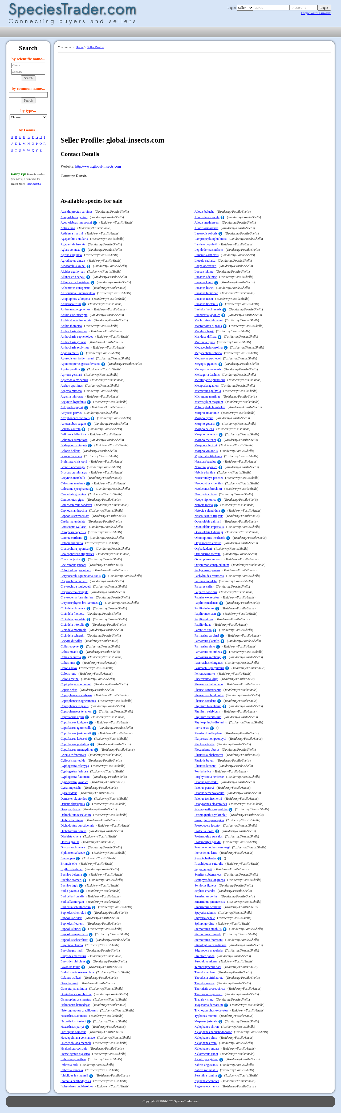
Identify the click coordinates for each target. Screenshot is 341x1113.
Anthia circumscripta (73, 315)
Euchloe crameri (71, 880)
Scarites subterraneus (208, 874)
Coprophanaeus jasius (74, 706)
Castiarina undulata (72, 521)
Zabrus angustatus (206, 1065)
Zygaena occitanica (206, 1086)
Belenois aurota (70, 429)
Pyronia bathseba (205, 858)
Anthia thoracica (71, 326)
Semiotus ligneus (205, 885)
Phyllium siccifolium (207, 717)
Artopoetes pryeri (71, 407)
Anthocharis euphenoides (76, 336)
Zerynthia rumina (205, 1075)
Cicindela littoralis (72, 624)
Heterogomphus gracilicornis (79, 1010)
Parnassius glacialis (207, 641)
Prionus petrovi (204, 788)
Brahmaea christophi (73, 461)
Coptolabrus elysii (72, 717)
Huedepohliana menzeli (75, 1043)
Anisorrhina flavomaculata (77, 293)
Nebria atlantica (204, 472)
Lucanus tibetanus (206, 304)
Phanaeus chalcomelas (208, 684)
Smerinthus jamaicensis (209, 902)
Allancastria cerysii (72, 277)
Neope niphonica (205, 499)
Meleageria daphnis (207, 375)
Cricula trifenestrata (73, 755)
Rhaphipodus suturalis (208, 863)
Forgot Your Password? (316, 13)
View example (34, 183)
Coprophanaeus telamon (75, 711)
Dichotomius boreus (73, 831)
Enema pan (67, 858)
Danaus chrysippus (72, 804)
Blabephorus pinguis (73, 445)
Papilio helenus (204, 608)
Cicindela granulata (73, 619)
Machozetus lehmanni (208, 320)
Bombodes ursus (71, 456)
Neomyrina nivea (205, 494)
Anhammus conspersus (75, 288)
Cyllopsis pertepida (72, 760)
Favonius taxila (70, 967)
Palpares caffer (203, 586)
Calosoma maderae (72, 483)
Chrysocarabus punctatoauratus (80, 576)
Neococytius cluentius (208, 483)
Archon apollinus (71, 385)
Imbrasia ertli (69, 1065)
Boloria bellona (70, 451)
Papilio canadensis (206, 603)
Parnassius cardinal (206, 635)
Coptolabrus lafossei (73, 738)
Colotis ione (68, 673)
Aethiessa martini (71, 233)
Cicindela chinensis (73, 608)
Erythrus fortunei (71, 869)
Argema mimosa (71, 391)
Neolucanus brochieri (208, 489)
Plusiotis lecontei (205, 766)
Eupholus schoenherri (74, 940)
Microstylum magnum (208, 402)
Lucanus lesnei (204, 288)
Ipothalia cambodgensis (75, 1081)
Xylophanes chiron (206, 1027)
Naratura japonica (205, 467)
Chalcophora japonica (74, 549)
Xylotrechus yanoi (206, 1054)
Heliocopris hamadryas (75, 1005)
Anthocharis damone (73, 331)
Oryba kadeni (203, 549)
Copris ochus (68, 690)
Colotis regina (69, 679)
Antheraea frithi (70, 304)
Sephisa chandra (204, 891)
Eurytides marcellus (73, 956)
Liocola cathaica (205, 260)
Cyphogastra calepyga (74, 766)
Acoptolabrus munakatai (76, 222)
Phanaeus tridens (205, 701)
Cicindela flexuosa (72, 614)
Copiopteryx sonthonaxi (75, 684)
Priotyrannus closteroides (210, 804)
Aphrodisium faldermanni (77, 358)
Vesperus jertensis (205, 1021)
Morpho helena (204, 429)
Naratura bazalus (205, 461)
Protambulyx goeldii (207, 842)
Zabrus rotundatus (206, 1070)
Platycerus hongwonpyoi (210, 738)
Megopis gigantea (205, 364)
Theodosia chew (204, 972)
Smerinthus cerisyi (206, 896)
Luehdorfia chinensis (207, 309)
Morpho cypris (203, 418)
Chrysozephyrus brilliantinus (79, 603)
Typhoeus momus (205, 1016)
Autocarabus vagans (73, 424)
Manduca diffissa (205, 336)
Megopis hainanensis (207, 369)
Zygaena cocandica (206, 1081)
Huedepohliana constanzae (77, 1037)
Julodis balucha (204, 211)
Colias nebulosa (70, 657)
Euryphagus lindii (71, 950)
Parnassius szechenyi (207, 657)
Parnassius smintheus (208, 652)
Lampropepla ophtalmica (210, 239)
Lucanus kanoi (203, 282)
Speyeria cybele (204, 918)
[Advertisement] (194, 92)
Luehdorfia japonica (207, 315)
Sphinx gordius (204, 923)
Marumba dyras (204, 342)
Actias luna (67, 228)
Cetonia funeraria (71, 543)
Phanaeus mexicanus (207, 690)
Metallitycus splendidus (209, 380)
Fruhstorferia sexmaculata (77, 972)
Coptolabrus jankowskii (75, 733)
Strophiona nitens (205, 961)
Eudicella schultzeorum (75, 907)
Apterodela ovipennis (74, 380)
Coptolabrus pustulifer (74, 744)
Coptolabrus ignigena (74, 722)
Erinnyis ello (68, 863)
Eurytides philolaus (72, 961)
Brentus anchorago (72, 467)
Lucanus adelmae (205, 277)
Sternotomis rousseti (207, 934)
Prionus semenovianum (209, 793)
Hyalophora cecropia (73, 1048)
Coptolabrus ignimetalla (75, 728)
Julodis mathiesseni (207, 222)
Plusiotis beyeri (204, 760)
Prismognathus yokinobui (210, 815)
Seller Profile (95, 47)
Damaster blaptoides (73, 798)
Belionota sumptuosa (73, 440)
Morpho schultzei (205, 445)
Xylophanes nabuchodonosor (213, 1032)
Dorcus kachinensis (73, 847)
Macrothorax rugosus (208, 326)
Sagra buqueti (203, 869)
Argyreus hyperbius (73, 402)
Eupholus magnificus (74, 934)
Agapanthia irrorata (73, 244)
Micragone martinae (207, 396)
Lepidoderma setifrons (208, 250)
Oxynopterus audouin (208, 559)
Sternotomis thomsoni (208, 940)
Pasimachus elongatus (208, 663)
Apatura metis (69, 353)
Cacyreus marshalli (72, 478)
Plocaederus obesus (207, 749)
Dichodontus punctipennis (77, 825)
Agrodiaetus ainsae (72, 260)
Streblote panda (204, 956)
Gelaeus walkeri (70, 978)
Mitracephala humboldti (209, 407)
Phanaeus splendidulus (209, 695)
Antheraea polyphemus (75, 309)
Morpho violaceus (206, 451)
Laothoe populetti (205, 244)
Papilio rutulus (203, 619)
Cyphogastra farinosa (74, 771)
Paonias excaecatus (206, 597)
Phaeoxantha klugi (206, 679)
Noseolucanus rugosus (208, 516)
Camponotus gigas (72, 499)
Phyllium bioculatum (207, 706)
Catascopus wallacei (73, 527)
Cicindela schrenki (72, 635)
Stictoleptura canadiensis (210, 945)
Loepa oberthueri (205, 266)
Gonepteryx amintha (73, 988)
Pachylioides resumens (209, 576)
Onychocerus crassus (207, 543)
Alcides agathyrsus (72, 271)
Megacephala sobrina (208, 353)
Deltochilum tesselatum (75, 815)
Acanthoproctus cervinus (76, 211)
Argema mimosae (71, 396)
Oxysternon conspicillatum (211, 565)
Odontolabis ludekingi (208, 532)
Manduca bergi (204, 331)
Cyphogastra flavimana (75, 777)
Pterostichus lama (205, 853)
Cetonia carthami (71, 538)
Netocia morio (203, 505)
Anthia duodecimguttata (75, 320)
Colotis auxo (68, 668)
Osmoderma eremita (207, 554)
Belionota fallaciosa (73, 434)
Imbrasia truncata (71, 1070)
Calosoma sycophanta (74, 489)
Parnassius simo (204, 646)
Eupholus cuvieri (71, 918)
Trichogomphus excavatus (211, 1010)
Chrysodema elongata (74, 592)
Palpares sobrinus (205, 592)
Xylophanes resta (205, 1043)
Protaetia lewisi (204, 831)
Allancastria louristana (74, 282)
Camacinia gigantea (73, 494)
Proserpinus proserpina (209, 820)
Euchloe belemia (71, 874)
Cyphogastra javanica (74, 782)
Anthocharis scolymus (74, 347)
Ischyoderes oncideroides (76, 1086)
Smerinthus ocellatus (207, 907)
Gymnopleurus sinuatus (75, 999)
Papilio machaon (205, 614)
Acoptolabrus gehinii (73, 217)
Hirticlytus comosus (73, 1032)
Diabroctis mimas (71, 820)
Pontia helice (202, 771)
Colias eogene (69, 646)
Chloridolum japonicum (75, 570)
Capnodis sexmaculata (74, 516)
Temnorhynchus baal (207, 967)
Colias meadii (69, 652)
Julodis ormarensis (206, 228)
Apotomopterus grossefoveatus (80, 364)
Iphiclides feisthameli (74, 1075)
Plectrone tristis (204, 744)
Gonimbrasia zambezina (75, 994)
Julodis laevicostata (207, 217)
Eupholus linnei (70, 929)
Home (79, 47)
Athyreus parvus (71, 413)
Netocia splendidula (207, 510)
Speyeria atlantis (205, 912)
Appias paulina (70, 369)
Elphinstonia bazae (72, 853)
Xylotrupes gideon (206, 1059)
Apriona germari (71, 375)
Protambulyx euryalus (208, 836)
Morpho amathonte (206, 413)
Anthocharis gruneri (73, 342)
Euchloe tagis (69, 885)
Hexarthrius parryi (72, 1027)
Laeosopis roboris (205, 233)
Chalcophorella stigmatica (77, 554)
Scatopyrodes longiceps (209, 880)
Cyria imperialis (70, 788)
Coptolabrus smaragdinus (76, 749)
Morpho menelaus (206, 434)
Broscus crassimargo (73, 472)
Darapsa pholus (70, 809)
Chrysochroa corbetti (73, 581)
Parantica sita (203, 630)
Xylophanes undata (206, 1048)
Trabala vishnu (203, 999)
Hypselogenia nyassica (75, 1054)
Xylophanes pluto (205, 1037)
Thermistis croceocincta (209, 988)
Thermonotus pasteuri (208, 994)
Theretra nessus (204, 983)
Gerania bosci (69, 983)
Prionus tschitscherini (208, 798)
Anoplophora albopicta (75, 299)
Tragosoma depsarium (208, 1005)
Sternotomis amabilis (208, 929)
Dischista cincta (70, 836)
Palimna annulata (205, 581)
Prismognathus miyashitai (211, 809)
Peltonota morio (204, 673)
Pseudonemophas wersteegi (212, 847)
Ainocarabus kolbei (73, 266)
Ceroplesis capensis (73, 532)
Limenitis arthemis (206, 255)
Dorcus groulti (69, 842)
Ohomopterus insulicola (209, 538)
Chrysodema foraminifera (77, 597)
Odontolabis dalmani (207, 521)
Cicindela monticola (73, 630)
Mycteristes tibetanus (208, 456)
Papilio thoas (202, 624)
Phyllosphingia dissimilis (210, 722)
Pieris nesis (201, 728)
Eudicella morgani (72, 902)
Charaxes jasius (70, 559)
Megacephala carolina (208, 347)
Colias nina (67, 663)
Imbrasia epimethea (73, 1059)
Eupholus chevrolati (73, 912)
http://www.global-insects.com (98, 166)
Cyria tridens (68, 793)
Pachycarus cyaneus (207, 570)
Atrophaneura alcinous (75, 418)
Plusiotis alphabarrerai (208, 755)
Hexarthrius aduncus (73, 1016)
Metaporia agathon (206, 385)
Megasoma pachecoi (207, 358)
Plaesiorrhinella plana (208, 733)
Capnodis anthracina (73, 510)
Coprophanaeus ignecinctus (78, 701)
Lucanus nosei (203, 299)
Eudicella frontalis (72, 896)
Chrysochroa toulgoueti (75, 586)
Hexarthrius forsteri (73, 1021)
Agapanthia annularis (74, 239)
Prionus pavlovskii (206, 782)
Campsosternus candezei (76, 505)
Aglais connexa (70, 250)
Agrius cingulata (71, 255)
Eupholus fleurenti (72, 923)
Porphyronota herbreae (209, 777)
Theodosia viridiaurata (208, 978)
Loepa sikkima (203, 271)
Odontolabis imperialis (209, 527)
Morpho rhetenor (205, 440)
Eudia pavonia (69, 891)
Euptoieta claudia (71, 945)
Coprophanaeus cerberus (76, 695)
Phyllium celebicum (207, 711)
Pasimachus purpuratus (209, 668)
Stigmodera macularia (208, 950)
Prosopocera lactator (207, 825)
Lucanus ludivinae (206, 293)
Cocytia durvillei (71, 641)
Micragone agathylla (207, 391)
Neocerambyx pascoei (208, 478)
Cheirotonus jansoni (73, 565)
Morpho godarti (204, 424)
